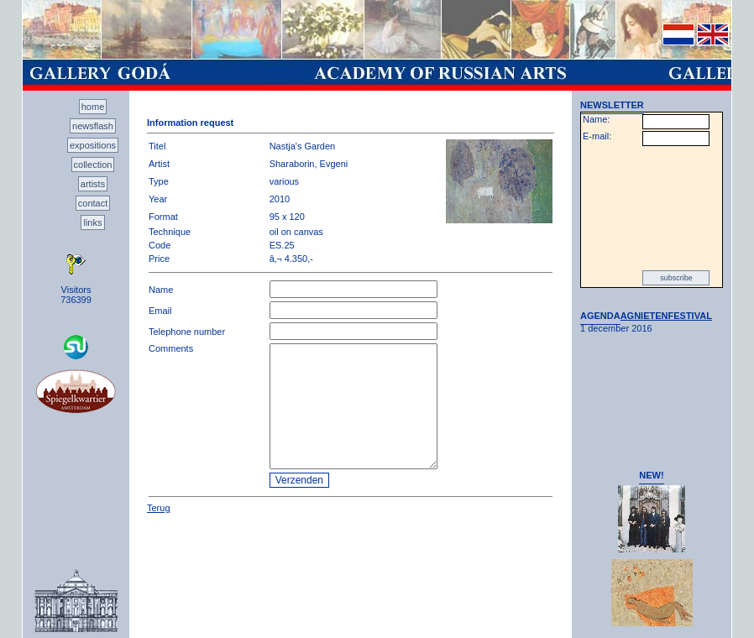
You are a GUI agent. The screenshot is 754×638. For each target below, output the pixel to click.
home (93, 107)
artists (93, 184)
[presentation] (651, 208)
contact (92, 203)
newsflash (92, 126)
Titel (157, 146)
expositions (93, 145)
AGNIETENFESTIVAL (666, 316)
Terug (158, 508)
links (92, 222)
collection (93, 165)
